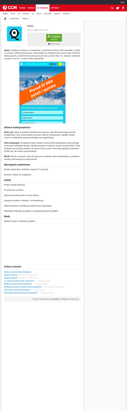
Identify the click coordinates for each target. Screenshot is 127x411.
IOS (33, 14)
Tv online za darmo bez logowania (19, 281)
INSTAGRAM (47, 14)
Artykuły (55, 8)
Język (122, 2)
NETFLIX (39, 14)
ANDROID (5, 14)
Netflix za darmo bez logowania (18, 283)
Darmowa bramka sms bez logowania (20, 292)
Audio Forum (39, 289)
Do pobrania (42, 8)
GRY (19, 14)
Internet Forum (44, 281)
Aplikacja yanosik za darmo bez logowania (22, 286)
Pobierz (54, 37)
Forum (22, 8)
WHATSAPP (26, 14)
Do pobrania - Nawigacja (53, 286)
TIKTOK (13, 14)
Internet (25, 19)
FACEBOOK (57, 14)
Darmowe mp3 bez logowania (17, 289)
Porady (31, 8)
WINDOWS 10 (67, 14)
